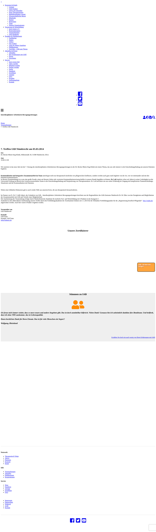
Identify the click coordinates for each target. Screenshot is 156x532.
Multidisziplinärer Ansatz (17, 14)
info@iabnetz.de (6, 220)
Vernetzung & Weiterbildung (14, 27)
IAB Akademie (14, 34)
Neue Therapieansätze (16, 12)
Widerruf (8, 507)
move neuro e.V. (14, 29)
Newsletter (12, 58)
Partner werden (14, 67)
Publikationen (13, 47)
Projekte (11, 78)
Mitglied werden (14, 65)
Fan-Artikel (13, 43)
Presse (11, 56)
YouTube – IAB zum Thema (18, 49)
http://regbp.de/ (148, 201)
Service (7, 60)
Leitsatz (11, 7)
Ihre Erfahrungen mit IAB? (18, 54)
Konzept (7, 465)
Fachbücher (13, 38)
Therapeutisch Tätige (12, 459)
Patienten (8, 463)
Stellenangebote (14, 80)
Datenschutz (9, 505)
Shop (6, 488)
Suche (11, 69)
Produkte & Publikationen (13, 36)
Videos (11, 42)
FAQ (10, 76)
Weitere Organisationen (16, 25)
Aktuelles (12, 53)
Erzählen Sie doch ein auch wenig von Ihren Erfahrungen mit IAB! (133, 337)
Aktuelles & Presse (11, 51)
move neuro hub (14, 62)
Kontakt (11, 82)
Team (11, 23)
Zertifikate (12, 73)
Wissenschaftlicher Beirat (17, 16)
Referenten (12, 21)
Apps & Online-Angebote (17, 45)
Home (3, 123)
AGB (6, 509)
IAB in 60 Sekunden (15, 10)
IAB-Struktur (13, 9)
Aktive (7, 461)
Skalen (11, 40)
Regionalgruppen (14, 31)
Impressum (8, 503)
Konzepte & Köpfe (11, 5)
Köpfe (7, 467)
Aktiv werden (13, 64)
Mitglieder (12, 18)
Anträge (11, 75)
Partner (11, 20)
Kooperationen (10, 480)
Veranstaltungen (14, 32)
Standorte (12, 71)
